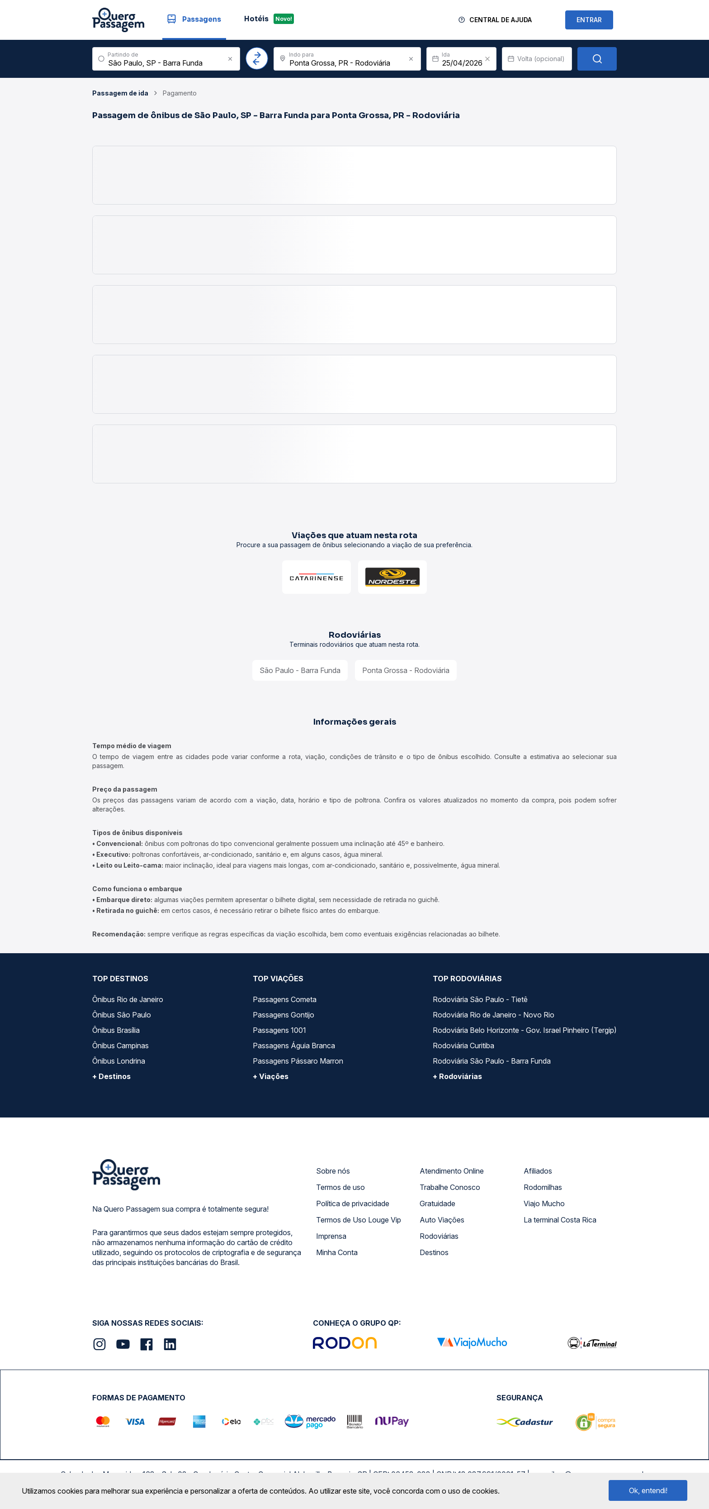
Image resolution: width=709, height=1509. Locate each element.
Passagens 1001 (279, 1030)
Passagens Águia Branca (294, 1045)
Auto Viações (442, 1219)
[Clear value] (487, 59)
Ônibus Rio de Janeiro (127, 999)
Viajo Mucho (544, 1203)
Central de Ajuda (500, 20)
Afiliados (538, 1170)
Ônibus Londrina (118, 1060)
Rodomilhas (543, 1187)
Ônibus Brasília (116, 1030)
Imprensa (331, 1236)
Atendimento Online (452, 1170)
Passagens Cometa (285, 999)
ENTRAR (589, 20)
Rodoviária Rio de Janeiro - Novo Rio (493, 1014)
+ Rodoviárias (457, 1076)
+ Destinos (111, 1076)
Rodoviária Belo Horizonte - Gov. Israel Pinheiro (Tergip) (525, 1030)
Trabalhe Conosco (450, 1187)
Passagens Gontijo (283, 1014)
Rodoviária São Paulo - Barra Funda (492, 1060)
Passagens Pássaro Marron (298, 1060)
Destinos (434, 1252)
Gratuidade (437, 1203)
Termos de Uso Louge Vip (358, 1219)
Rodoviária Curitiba (463, 1045)
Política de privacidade (352, 1203)
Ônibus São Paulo (121, 1014)
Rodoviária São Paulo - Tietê (480, 999)
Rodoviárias (439, 1236)
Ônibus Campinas (120, 1045)
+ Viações (270, 1076)
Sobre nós (333, 1170)
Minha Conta (337, 1252)
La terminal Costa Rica (560, 1219)
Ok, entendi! (648, 1490)
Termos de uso (340, 1187)
